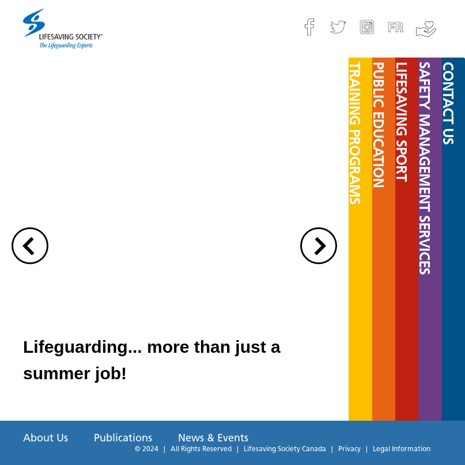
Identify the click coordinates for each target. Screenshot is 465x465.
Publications (123, 438)
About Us (45, 438)
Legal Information (401, 449)
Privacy (349, 449)
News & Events (213, 438)
